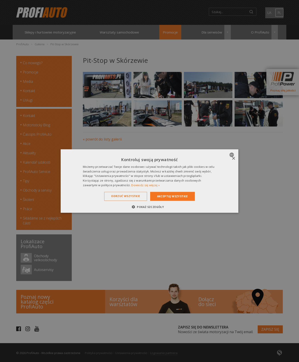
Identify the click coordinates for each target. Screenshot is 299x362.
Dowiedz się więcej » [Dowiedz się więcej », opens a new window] (145, 185)
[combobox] (232, 154)
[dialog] (149, 181)
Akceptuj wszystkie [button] (172, 196)
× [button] (233, 158)
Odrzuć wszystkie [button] (125, 196)
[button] (149, 207)
